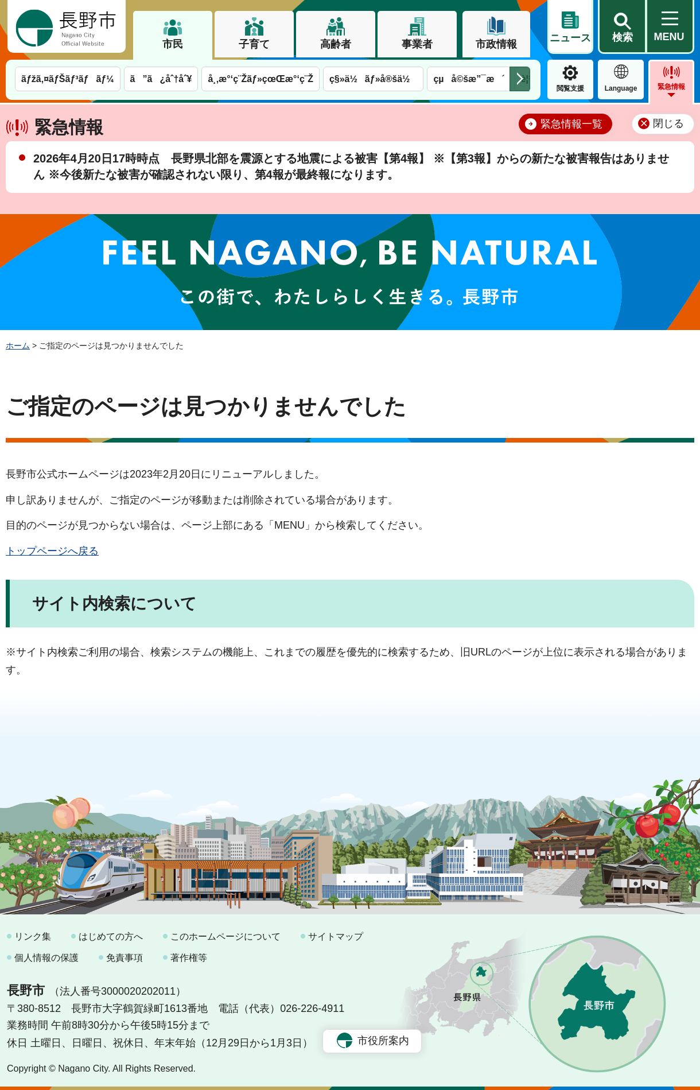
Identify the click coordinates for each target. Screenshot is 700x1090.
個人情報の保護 (46, 958)
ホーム (18, 345)
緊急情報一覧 (571, 124)
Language (621, 88)
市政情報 (496, 44)
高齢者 (335, 44)
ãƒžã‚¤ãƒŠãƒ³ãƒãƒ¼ (67, 79)
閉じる (668, 123)
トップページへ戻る (52, 551)
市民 (172, 44)
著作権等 (188, 958)
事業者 (417, 44)
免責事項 (124, 958)
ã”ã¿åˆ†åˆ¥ (161, 79)
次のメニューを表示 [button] (520, 79)
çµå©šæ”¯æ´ (468, 79)
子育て (254, 44)
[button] (622, 27)
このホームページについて (225, 936)
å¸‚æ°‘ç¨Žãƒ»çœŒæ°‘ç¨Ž (260, 79)
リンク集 (32, 936)
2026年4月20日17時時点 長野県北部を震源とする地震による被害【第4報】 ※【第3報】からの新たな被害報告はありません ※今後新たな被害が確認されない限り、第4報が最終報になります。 (351, 166)
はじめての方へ (111, 936)
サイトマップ (335, 936)
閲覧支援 (570, 88)
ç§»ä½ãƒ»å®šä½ (373, 79)
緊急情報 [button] (671, 87)
